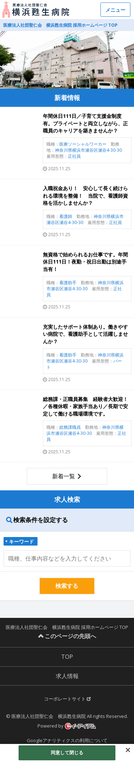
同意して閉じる (67, 752)
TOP (67, 657)
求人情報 (67, 676)
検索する (66, 586)
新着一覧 (63, 476)
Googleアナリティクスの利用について (67, 740)
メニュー (115, 9)
